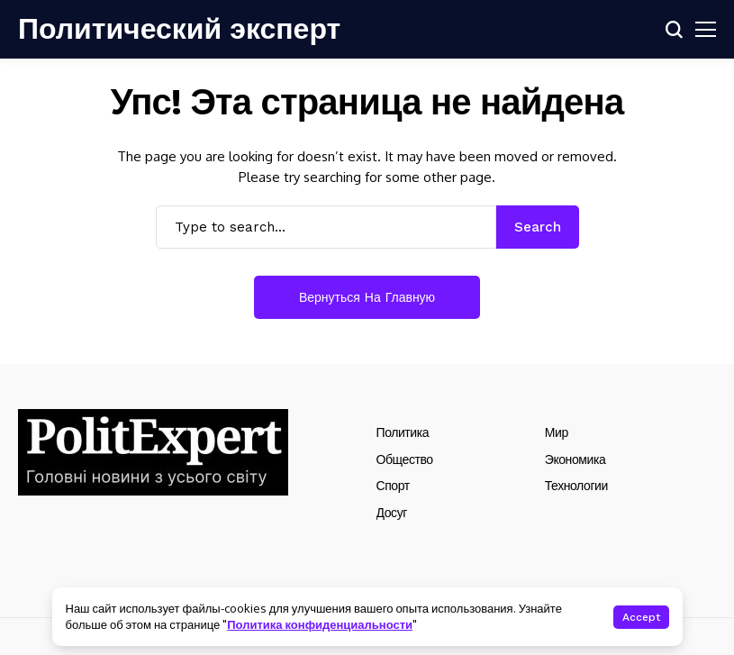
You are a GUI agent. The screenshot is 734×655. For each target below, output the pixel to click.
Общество (404, 459)
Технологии (576, 485)
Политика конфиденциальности (319, 624)
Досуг (391, 512)
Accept (641, 617)
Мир (556, 432)
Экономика (575, 459)
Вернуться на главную (367, 297)
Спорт (393, 485)
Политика (403, 432)
